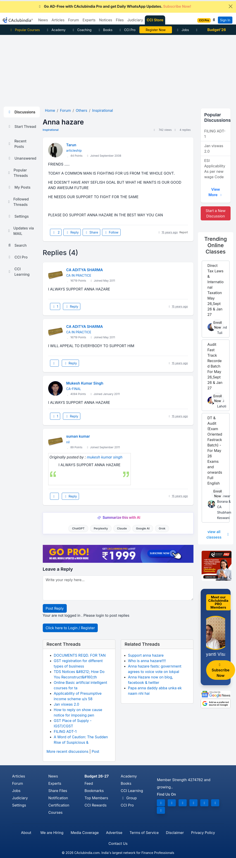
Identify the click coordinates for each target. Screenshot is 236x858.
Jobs (182, 30)
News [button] (43, 20)
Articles (18, 776)
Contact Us (117, 843)
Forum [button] (73, 20)
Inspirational (51, 130)
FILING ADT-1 (65, 731)
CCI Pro (127, 30)
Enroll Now (217, 325)
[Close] (230, 6)
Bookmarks (94, 790)
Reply (72, 232)
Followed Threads (18, 202)
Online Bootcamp (155, 30)
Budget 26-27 (96, 776)
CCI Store (155, 20)
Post (95, 751)
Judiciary (20, 798)
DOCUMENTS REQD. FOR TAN (80, 655)
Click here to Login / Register (70, 628)
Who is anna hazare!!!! (147, 660)
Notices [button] (105, 20)
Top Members (96, 798)
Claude (122, 528)
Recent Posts (16, 144)
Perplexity (101, 528)
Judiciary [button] (135, 20)
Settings (18, 216)
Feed (88, 783)
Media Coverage (85, 832)
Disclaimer (175, 832)
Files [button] (120, 20)
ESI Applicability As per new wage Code (214, 168)
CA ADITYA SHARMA (84, 270)
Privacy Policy (203, 832)
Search (17, 245)
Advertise (114, 832)
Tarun (71, 145)
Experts (54, 783)
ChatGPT (78, 528)
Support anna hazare (146, 655)
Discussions (21, 112)
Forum (17, 783)
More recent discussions (67, 751)
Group (129, 798)
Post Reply (55, 608)
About (26, 832)
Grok (162, 528)
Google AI (143, 528)
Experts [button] (89, 20)
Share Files (57, 790)
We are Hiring (51, 832)
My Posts (19, 187)
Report (183, 232)
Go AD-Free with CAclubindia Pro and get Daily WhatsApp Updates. (114, 6)
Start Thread (21, 126)
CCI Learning (18, 272)
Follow (111, 232)
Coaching (82, 30)
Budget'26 (216, 29)
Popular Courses (24, 30)
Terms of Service (144, 832)
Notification (58, 798)
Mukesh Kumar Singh (84, 383)
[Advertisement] (118, 69)
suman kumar (78, 436)
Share (91, 232)
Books (104, 30)
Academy (56, 30)
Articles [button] (58, 20)
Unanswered (21, 158)
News (53, 776)
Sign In (225, 20)
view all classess (218, 534)
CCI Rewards (95, 805)
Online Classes (215, 245)
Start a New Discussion (216, 213)
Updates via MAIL (20, 231)
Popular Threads (17, 173)
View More (215, 192)
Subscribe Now (220, 670)
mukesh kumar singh (104, 457)
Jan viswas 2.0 (66, 704)
